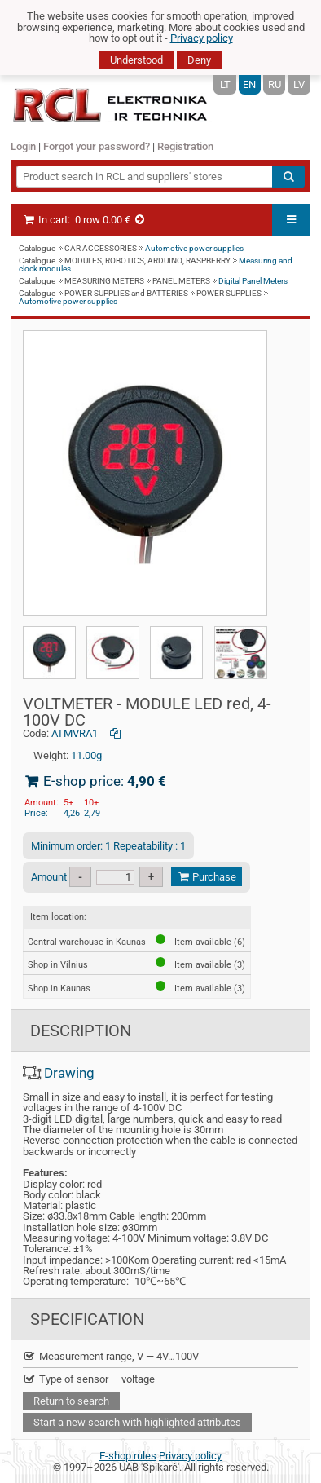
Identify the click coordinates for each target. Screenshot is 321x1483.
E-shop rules (127, 1456)
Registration (185, 146)
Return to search (71, 1401)
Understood (136, 60)
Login (23, 146)
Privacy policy (201, 38)
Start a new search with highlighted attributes (137, 1422)
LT (225, 84)
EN (249, 84)
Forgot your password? (96, 146)
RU (274, 84)
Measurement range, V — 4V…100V (111, 1356)
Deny (199, 60)
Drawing (69, 1073)
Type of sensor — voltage (89, 1379)
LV (299, 84)
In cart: (84, 220)
